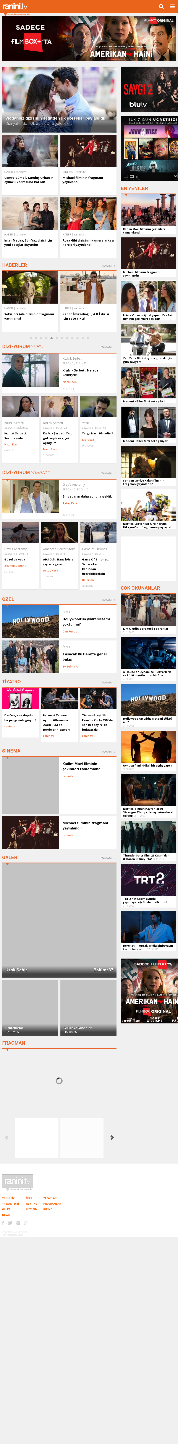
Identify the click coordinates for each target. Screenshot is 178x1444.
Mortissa (88, 440)
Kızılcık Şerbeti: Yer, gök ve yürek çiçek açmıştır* (57, 438)
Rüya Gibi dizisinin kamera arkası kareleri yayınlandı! (88, 242)
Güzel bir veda (14, 559)
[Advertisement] (148, 558)
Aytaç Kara (70, 503)
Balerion (88, 580)
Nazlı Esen (70, 382)
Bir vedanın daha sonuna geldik (87, 496)
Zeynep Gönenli (15, 566)
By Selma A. (70, 666)
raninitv (21, 308)
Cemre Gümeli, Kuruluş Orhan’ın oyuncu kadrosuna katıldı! (28, 180)
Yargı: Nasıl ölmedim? (97, 433)
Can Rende (70, 631)
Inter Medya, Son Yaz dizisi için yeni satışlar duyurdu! (28, 242)
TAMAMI (106, 266)
